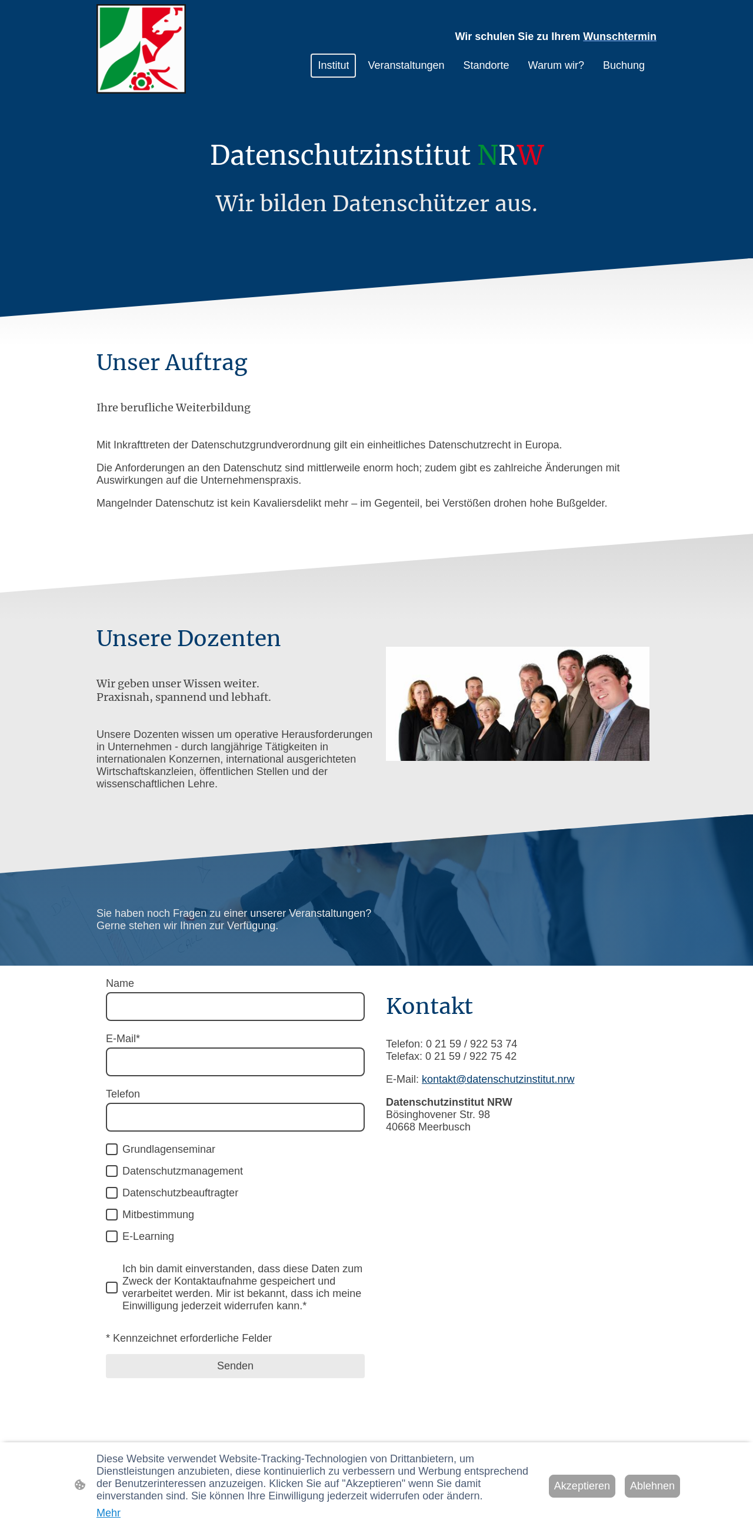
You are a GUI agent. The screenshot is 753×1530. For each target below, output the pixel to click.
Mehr (108, 1513)
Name (120, 983)
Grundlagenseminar (168, 1149)
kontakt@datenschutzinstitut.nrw (498, 1079)
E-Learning (148, 1236)
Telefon (123, 1094)
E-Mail (123, 1039)
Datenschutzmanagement (182, 1171)
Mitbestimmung (158, 1214)
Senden (235, 1366)
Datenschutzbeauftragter (180, 1193)
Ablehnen (652, 1486)
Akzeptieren (582, 1486)
